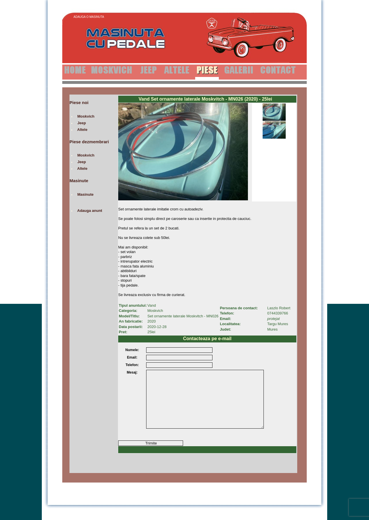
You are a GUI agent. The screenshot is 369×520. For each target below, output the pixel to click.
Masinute (85, 194)
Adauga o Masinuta (89, 16)
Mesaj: (132, 372)
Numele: (132, 350)
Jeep (81, 123)
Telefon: (132, 365)
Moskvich (86, 116)
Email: (132, 357)
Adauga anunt (89, 210)
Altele (82, 129)
